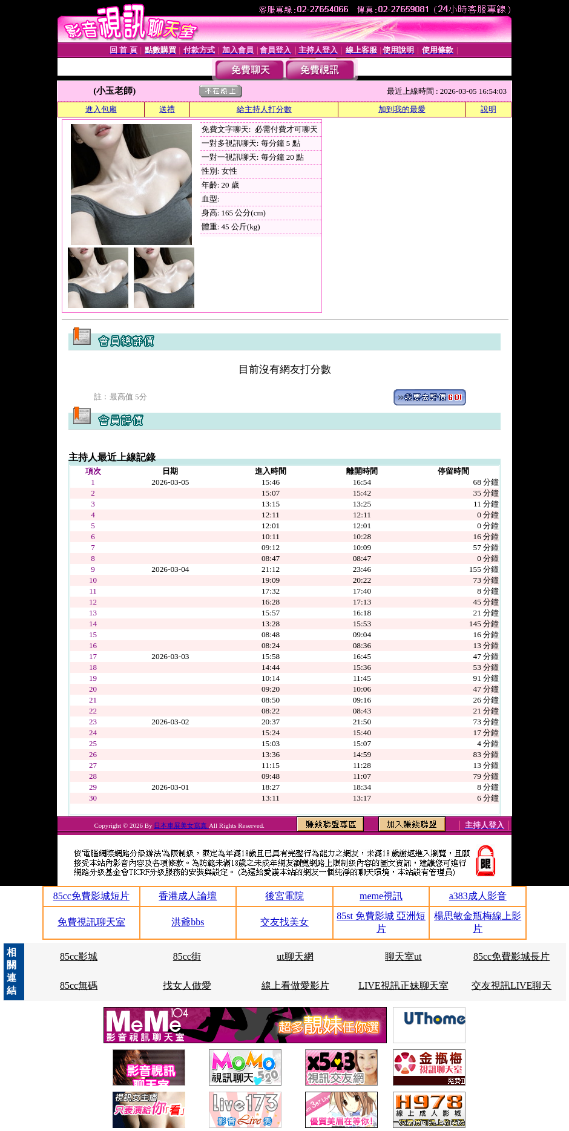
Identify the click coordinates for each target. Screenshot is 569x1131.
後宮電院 (284, 896)
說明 (488, 109)
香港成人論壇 (188, 896)
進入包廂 (101, 109)
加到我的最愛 (402, 109)
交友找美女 (284, 922)
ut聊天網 (295, 956)
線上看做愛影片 (295, 985)
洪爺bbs (187, 922)
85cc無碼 (78, 985)
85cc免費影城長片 (511, 956)
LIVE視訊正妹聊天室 (403, 985)
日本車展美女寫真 (181, 825)
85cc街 (187, 956)
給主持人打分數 (264, 109)
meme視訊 (381, 896)
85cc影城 (78, 956)
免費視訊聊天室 (91, 922)
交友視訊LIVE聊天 (511, 985)
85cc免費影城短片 (91, 896)
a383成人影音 (478, 896)
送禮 (167, 109)
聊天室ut (403, 956)
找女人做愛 (187, 985)
